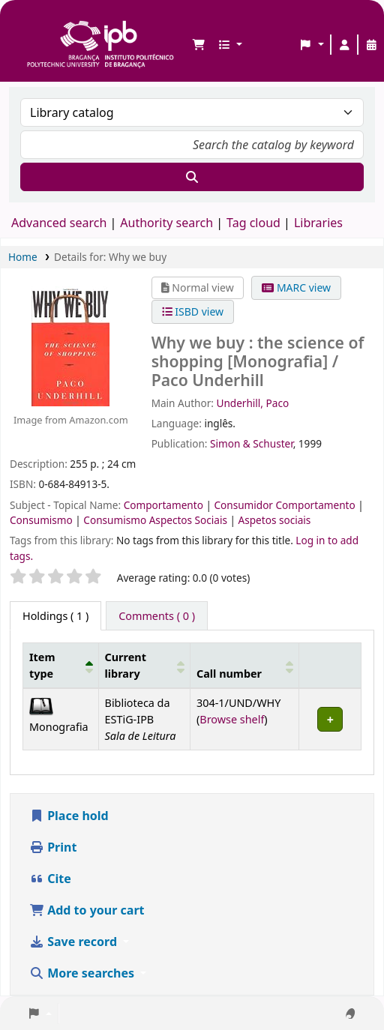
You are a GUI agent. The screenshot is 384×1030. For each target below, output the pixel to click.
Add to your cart (87, 910)
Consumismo (42, 520)
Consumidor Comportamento (286, 505)
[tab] (157, 616)
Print (52, 847)
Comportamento (165, 505)
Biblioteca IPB (31, 23)
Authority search (166, 222)
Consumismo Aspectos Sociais (156, 520)
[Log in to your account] (344, 45)
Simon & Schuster (251, 443)
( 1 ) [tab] (55, 616)
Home (23, 257)
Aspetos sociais (274, 520)
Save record (74, 941)
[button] (199, 45)
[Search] (192, 177)
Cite (50, 878)
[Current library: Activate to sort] (144, 665)
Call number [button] (229, 673)
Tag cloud (253, 222)
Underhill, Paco (252, 403)
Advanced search (58, 222)
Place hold (69, 815)
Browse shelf (232, 719)
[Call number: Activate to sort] (244, 665)
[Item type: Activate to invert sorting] (61, 665)
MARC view (296, 287)
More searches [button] (83, 973)
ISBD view (193, 311)
